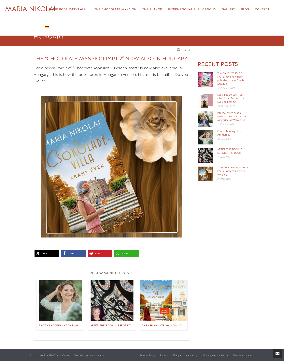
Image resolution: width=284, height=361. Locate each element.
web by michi (99, 355)
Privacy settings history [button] (216, 355)
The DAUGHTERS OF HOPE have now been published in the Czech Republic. (230, 79)
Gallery (228, 9)
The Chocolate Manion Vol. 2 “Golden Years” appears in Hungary (164, 325)
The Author (152, 9)
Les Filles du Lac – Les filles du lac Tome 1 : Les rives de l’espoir (231, 98)
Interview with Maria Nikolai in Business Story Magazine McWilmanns (231, 116)
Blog (245, 9)
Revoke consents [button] (242, 355)
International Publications (192, 9)
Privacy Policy (147, 355)
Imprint (164, 355)
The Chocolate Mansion (115, 9)
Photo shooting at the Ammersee (61, 325)
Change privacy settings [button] (185, 355)
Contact (262, 9)
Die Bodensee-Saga (67, 10)
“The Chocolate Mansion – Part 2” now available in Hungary (232, 171)
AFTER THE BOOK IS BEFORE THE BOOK (113, 325)
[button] (47, 253)
